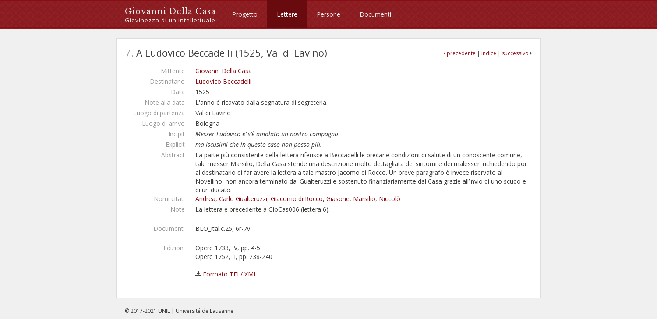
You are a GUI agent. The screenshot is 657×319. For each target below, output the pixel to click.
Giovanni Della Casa (170, 16)
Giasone (338, 199)
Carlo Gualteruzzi (243, 199)
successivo (515, 53)
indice (488, 53)
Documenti (375, 14)
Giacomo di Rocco (297, 199)
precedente (461, 53)
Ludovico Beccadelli (223, 81)
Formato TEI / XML (230, 274)
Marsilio (364, 199)
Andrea (205, 199)
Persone (328, 14)
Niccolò (389, 199)
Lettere (287, 14)
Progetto (245, 14)
